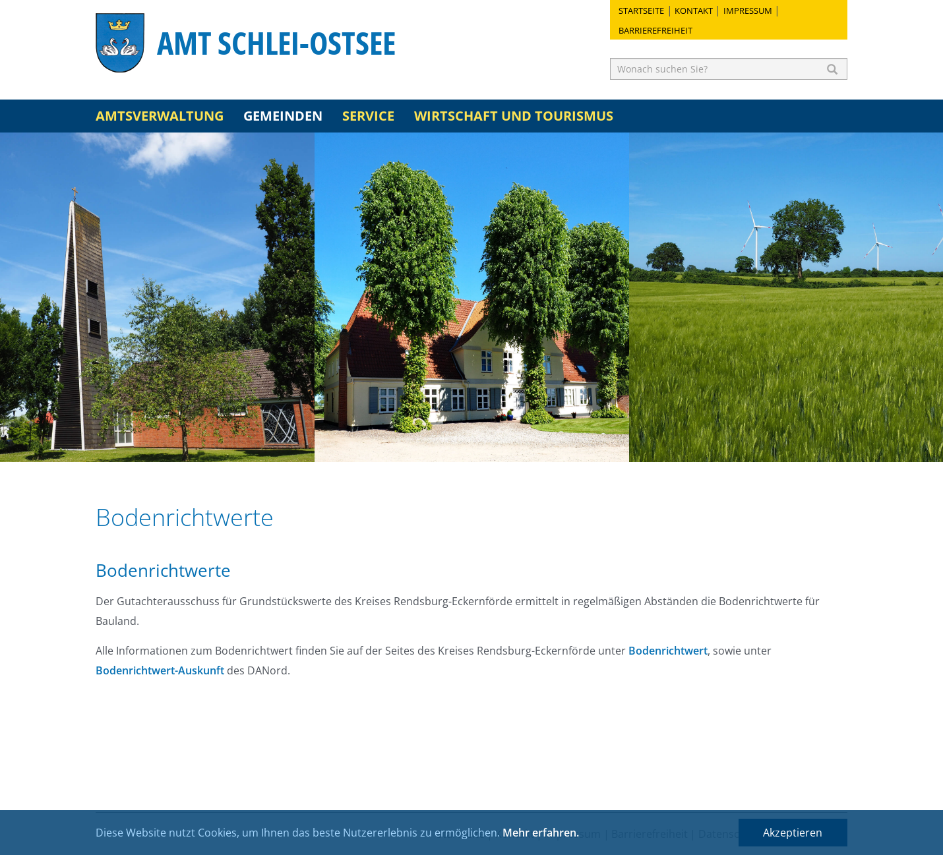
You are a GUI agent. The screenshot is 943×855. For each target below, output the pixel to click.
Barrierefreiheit (655, 30)
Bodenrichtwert (668, 650)
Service (368, 116)
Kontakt (694, 10)
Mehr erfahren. (540, 832)
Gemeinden (282, 116)
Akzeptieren (792, 832)
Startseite (641, 10)
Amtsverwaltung (160, 116)
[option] (157, 297)
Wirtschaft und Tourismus (513, 116)
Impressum (747, 10)
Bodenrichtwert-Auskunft (160, 670)
